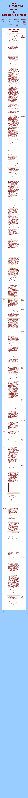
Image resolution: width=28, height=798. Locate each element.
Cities (22, 368)
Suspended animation (23, 116)
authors (24, 20)
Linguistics (22, 448)
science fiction (17, 22)
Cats (21, 237)
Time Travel (23, 447)
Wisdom (22, 309)
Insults (22, 440)
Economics (23, 331)
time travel (17, 25)
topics (24, 23)
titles (24, 21)
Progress (22, 465)
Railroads (22, 300)
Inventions (22, 199)
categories (25, 22)
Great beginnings (23, 37)
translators (25, 24)
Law (21, 400)
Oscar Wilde (23, 412)
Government (23, 420)
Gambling (22, 181)
